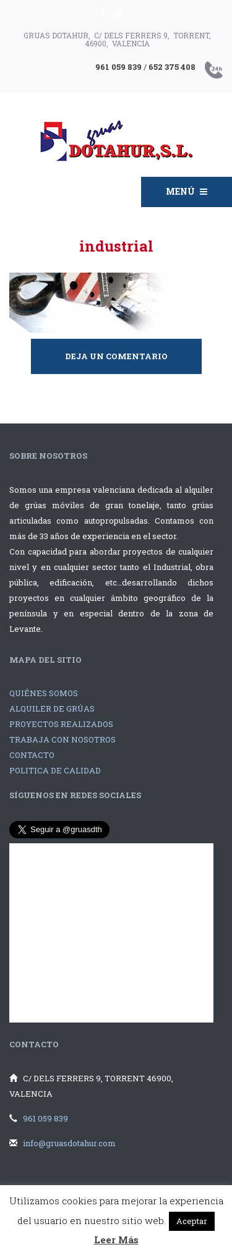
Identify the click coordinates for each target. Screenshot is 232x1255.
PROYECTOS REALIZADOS (61, 724)
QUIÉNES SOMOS (43, 693)
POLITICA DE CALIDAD (55, 770)
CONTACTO (31, 754)
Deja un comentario (116, 356)
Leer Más (116, 1239)
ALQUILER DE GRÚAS (52, 708)
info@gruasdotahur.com (69, 1143)
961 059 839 (45, 1118)
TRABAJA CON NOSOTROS (62, 739)
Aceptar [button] (191, 1221)
